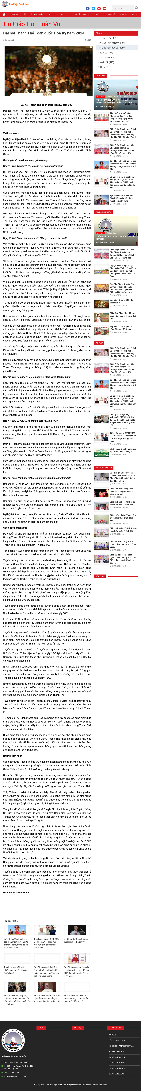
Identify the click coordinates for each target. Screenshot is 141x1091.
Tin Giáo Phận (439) (107, 38)
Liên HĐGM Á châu (117, 1040)
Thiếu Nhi (123, 14)
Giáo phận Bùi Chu (117, 1063)
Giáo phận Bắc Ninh (117, 1057)
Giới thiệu (14, 14)
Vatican (112, 1035)
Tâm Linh (98, 14)
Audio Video (38, 14)
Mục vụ (74, 14)
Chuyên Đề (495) (106, 62)
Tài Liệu (135, 14)
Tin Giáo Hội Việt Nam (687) (111, 43)
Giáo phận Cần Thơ (117, 1068)
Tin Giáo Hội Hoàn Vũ (31, 24)
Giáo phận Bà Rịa (116, 1051)
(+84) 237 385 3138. (12, 1072)
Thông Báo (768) (106, 57)
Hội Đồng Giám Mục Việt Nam (121, 1046)
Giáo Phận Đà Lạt (116, 1074)
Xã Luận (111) (105, 67)
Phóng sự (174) (105, 52)
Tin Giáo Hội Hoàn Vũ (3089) (111, 47)
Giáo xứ (63, 14)
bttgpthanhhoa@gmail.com (15, 1076)
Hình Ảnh (51, 14)
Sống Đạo (86, 14)
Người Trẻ (111, 14)
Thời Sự (26, 14)
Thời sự (99, 33)
